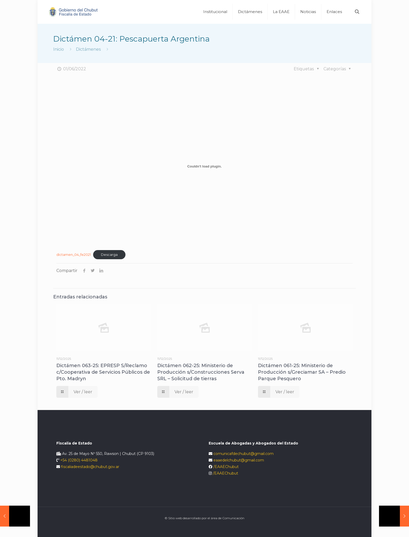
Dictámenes (88, 49)
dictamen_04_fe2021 (73, 255)
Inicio (58, 49)
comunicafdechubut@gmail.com (243, 453)
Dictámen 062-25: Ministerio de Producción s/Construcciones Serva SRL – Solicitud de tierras (200, 372)
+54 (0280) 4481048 (79, 460)
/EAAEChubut (226, 466)
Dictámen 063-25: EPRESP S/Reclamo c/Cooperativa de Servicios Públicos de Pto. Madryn (103, 372)
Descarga (109, 255)
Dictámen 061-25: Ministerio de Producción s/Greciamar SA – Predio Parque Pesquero (302, 372)
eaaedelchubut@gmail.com (238, 460)
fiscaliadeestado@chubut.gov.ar (90, 466)
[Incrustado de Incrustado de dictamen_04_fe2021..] (204, 166)
